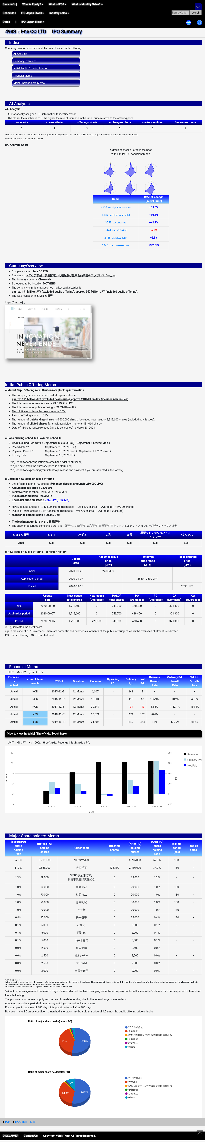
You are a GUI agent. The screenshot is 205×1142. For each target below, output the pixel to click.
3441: (115, 230)
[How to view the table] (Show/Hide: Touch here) (37, 735)
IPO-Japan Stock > (32, 13)
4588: (116, 207)
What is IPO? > (57, 4)
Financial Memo (22, 75)
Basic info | (10, 4)
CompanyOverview (24, 61)
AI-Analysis (20, 53)
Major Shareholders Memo (29, 83)
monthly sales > (59, 13)
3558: (115, 222)
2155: (115, 237)
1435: (116, 214)
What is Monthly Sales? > (87, 4)
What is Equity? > (32, 4)
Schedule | (9, 13)
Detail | (9, 22)
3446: (115, 245)
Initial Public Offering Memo (30, 68)
